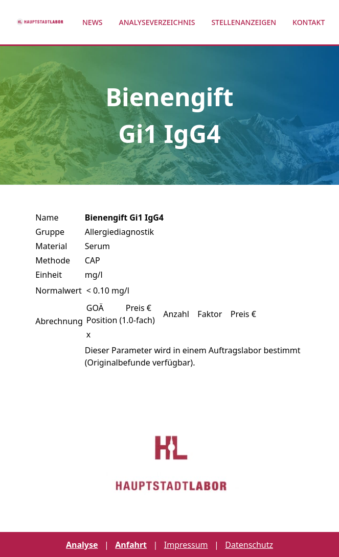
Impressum (186, 544)
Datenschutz (249, 544)
